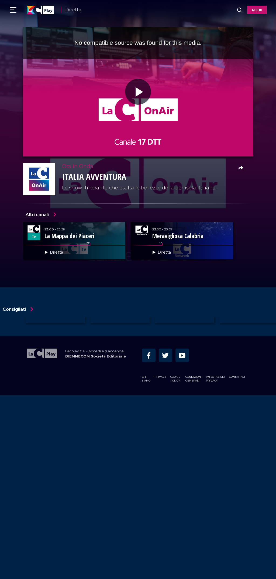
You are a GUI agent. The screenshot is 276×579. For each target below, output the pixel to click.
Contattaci (237, 376)
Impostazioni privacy (215, 378)
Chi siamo (146, 378)
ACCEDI (257, 9)
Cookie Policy (175, 378)
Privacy (160, 376)
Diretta (73, 9)
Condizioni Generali (193, 378)
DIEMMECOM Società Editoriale (95, 356)
